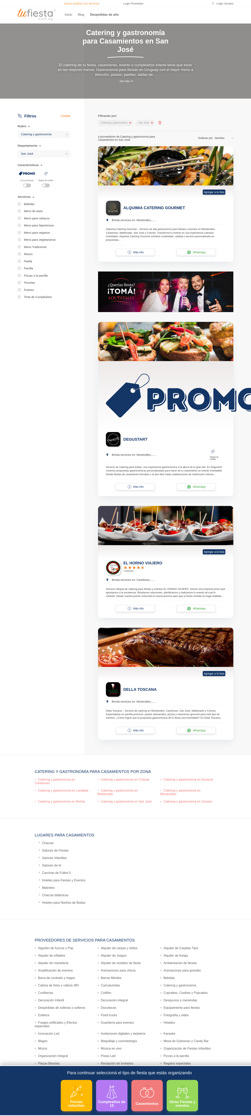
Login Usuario (224, 3)
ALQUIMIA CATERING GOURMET (154, 208)
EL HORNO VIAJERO (142, 563)
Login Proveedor (133, 3)
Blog (81, 14)
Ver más (125, 81)
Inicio (68, 14)
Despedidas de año (104, 14)
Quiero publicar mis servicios (81, 3)
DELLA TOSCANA (140, 689)
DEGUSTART (135, 439)
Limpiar (66, 115)
